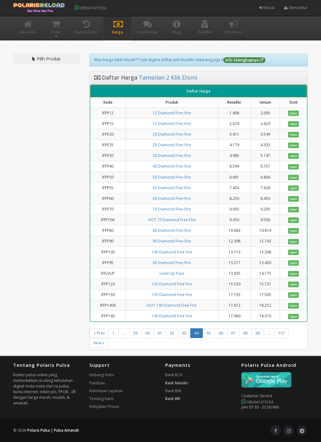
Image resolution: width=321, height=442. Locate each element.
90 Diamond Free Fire (172, 241)
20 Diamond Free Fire (172, 134)
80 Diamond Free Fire (172, 230)
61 (160, 333)
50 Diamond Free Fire (172, 177)
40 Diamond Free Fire (172, 166)
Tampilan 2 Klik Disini (167, 77)
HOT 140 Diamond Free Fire (172, 305)
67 (233, 333)
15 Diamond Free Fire (172, 123)
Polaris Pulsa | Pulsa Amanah (53, 430)
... (124, 333)
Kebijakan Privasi (104, 406)
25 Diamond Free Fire (172, 145)
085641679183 (91, 8)
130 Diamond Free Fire (172, 294)
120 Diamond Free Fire (172, 284)
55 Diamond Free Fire (172, 187)
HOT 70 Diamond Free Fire (172, 219)
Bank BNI (173, 390)
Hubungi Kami (101, 374)
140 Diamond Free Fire (172, 316)
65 (209, 333)
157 (281, 333)
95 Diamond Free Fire (172, 262)
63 (184, 333)
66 (221, 333)
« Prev (99, 333)
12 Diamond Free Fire (172, 113)
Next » (98, 343)
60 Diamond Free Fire (172, 198)
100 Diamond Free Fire (172, 252)
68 (245, 333)
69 (257, 333)
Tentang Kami (101, 398)
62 (172, 333)
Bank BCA (173, 374)
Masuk (267, 7)
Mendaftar (296, 7)
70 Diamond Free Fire (172, 209)
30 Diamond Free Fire (172, 155)
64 (196, 333)
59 (135, 333)
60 (147, 333)
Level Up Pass (172, 273)
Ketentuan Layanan (106, 390)
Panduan (97, 383)
